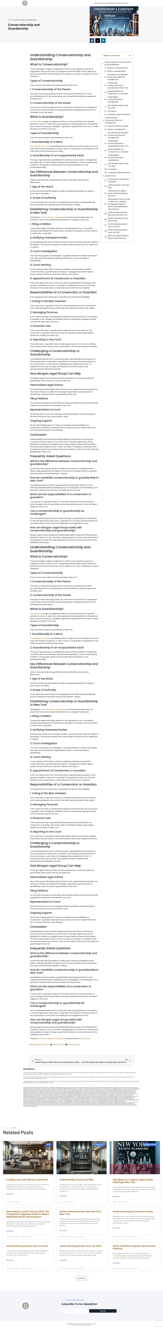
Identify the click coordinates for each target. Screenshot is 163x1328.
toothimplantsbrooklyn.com (70, 1096)
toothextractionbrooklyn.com (29, 1101)
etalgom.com (52, 1095)
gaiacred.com (62, 1101)
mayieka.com (132, 1088)
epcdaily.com (99, 1096)
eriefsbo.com (51, 1101)
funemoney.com (45, 1103)
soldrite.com (105, 1101)
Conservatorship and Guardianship (52, 1038)
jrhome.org (79, 1103)
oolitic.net (102, 1090)
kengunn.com (50, 1088)
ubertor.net (111, 1091)
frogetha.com (126, 1088)
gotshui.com (72, 1091)
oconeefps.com (64, 1087)
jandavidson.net (26, 1105)
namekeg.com (26, 1090)
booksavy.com (87, 1095)
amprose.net (48, 1092)
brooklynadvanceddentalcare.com (30, 1096)
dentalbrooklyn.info (94, 1095)
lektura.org (31, 1091)
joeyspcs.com (46, 1100)
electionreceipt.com (119, 1102)
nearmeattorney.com (94, 1093)
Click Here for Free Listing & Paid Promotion (111, 3)
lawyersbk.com (111, 1096)
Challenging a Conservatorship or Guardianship (115, 99)
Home (10, 20)
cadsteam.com (65, 1095)
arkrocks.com (49, 1102)
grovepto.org (83, 1105)
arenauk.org (93, 1090)
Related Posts (110, 176)
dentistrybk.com (91, 1097)
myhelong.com (123, 1101)
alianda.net (30, 1087)
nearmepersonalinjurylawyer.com (30, 1088)
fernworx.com (67, 1090)
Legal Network (87, 1325)
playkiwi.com (89, 1100)
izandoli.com (57, 1103)
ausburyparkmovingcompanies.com (127, 1098)
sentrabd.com (111, 1090)
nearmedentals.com (33, 1100)
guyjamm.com (100, 1088)
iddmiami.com (128, 1105)
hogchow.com (135, 1087)
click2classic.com (109, 1100)
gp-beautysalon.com (45, 1097)
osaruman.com (26, 1093)
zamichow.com (61, 1090)
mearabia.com (88, 1096)
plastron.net (52, 1093)
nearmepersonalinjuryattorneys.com (120, 1100)
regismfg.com (77, 1100)
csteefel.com (122, 1087)
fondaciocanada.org (102, 1100)
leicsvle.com (62, 1103)
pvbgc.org (89, 1103)
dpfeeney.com (26, 1100)
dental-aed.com (116, 1091)
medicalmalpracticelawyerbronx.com (75, 1092)
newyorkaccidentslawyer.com (81, 1102)
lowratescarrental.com (127, 1093)
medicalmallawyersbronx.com (119, 1092)
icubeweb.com (61, 1100)
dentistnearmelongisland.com (66, 1098)
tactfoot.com (116, 1105)
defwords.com (36, 1092)
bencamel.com (83, 1100)
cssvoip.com (41, 1093)
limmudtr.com (61, 1102)
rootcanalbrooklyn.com (80, 1096)
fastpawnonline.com (60, 1096)
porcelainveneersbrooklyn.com (91, 1088)
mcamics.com (54, 1092)
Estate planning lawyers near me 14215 (117, 231)
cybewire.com (123, 1096)
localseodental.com (113, 1095)
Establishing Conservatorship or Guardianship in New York (118, 85)
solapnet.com (117, 1098)
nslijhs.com (135, 1090)
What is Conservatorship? (117, 68)
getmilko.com (117, 1101)
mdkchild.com (58, 1087)
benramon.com (52, 1103)
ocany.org (100, 1105)
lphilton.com (133, 1092)
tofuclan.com (95, 1101)
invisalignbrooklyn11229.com (133, 1100)
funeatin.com (100, 1101)
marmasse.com (122, 1105)
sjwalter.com (135, 1093)
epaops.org (117, 1103)
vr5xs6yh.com (125, 1095)
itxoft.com (30, 1106)
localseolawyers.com (113, 1093)
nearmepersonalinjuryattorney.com (30, 1102)
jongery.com (120, 1088)
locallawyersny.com (39, 1101)
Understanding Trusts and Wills (118, 186)
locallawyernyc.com (53, 1100)
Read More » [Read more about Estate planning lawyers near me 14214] (10, 1260)
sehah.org (101, 1103)
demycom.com (36, 1091)
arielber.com (97, 1097)
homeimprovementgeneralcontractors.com (83, 1101)
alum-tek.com (106, 1091)
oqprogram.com (128, 1087)
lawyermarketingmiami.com (93, 1092)
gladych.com (117, 1090)
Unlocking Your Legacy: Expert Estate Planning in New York (118, 193)
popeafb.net (70, 1093)
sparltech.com (35, 1106)
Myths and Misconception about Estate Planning (118, 236)
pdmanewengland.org (62, 1105)
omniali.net (98, 1090)
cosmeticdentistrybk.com (58, 1088)
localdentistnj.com (76, 1087)
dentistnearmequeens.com (103, 1093)
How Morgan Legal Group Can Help (117, 106)
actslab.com (105, 1088)
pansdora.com (55, 1102)
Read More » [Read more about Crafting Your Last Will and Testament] (10, 1194)
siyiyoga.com (111, 1101)
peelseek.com (132, 1103)
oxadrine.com (52, 1097)
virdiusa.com (64, 1092)
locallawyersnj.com (99, 1091)
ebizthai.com (105, 1095)
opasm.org (131, 1102)
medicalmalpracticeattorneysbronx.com (106, 1102)
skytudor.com (32, 1090)
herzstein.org (76, 1090)
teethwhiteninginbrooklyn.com (55, 1098)
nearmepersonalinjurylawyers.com (106, 1092)
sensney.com (81, 1088)
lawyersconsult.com (77, 1105)
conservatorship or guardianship (53, 217)
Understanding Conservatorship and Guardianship (117, 63)
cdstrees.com (134, 1105)
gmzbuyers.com (58, 1095)
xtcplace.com (106, 1103)
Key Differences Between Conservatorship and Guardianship (117, 77)
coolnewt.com (74, 1103)
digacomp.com (38, 1090)
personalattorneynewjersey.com (108, 1087)
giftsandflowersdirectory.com (132, 1096)
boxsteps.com (58, 1097)
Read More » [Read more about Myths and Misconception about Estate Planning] (117, 1263)
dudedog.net (115, 1088)
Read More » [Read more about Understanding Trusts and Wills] (64, 1196)
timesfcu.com (105, 1096)
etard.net (44, 1102)
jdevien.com (81, 1095)
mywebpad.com (54, 1091)
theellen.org (76, 1095)
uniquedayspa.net (48, 1105)
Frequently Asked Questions (118, 114)
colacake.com (95, 1098)
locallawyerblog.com (80, 1091)
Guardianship (35, 121)
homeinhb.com (40, 1100)
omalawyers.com (45, 1095)
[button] (92, 40)
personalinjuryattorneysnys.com (35, 1103)
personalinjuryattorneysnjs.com (50, 1096)
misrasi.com (92, 1091)
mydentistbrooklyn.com (87, 1098)
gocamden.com (42, 1092)
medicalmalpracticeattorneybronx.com (128, 1091)
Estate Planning (73, 1044)
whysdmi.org (120, 1093)
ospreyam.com (43, 1091)
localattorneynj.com (95, 1103)
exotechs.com (40, 1088)
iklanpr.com (110, 1088)
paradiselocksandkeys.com (103, 1098)
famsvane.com (26, 1098)
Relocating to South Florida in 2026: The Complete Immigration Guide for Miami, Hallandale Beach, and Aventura (119, 204)
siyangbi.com (46, 1101)
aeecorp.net (25, 1087)
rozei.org (71, 1090)
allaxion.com (127, 1092)
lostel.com (25, 1106)
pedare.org (82, 1087)
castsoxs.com (119, 1095)
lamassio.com (26, 1103)
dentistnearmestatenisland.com (61, 1093)
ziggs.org (43, 1105)
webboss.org (59, 1092)
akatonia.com (102, 1097)
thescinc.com (76, 1088)
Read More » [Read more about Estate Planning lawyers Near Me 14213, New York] (64, 1230)
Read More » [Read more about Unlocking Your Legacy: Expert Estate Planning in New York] (117, 1196)
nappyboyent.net (33, 1105)
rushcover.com (88, 1087)
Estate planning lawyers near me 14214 (117, 225)
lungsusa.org (66, 1102)
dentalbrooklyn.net (27, 1095)
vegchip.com (70, 1087)
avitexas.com (100, 1095)
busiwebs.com (68, 1103)
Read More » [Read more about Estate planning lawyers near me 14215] (64, 1260)
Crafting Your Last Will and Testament (118, 180)
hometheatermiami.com (124, 1103)
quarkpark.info (105, 1105)
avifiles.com (66, 1100)
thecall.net (37, 1093)
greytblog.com (90, 1102)
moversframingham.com (77, 1098)
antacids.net (48, 1091)
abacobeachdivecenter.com (52, 1090)
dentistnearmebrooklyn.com (129, 1097)
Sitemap (74, 1325)
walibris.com (40, 1102)
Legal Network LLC (89, 1324)
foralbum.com (74, 1097)
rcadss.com (135, 1102)
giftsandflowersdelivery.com (38, 1087)
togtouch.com (94, 1096)
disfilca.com (89, 1105)
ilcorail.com (107, 1097)
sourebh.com (130, 1090)
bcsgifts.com (47, 1093)
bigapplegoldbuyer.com (70, 1101)
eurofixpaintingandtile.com (82, 1097)
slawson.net (45, 1088)
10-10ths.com (93, 1087)
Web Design (80, 1325)
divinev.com (85, 1092)
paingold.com (110, 1105)
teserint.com (56, 1101)
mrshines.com (86, 1093)
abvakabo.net (99, 1087)
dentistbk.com (71, 1100)
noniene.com (81, 1090)
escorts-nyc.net (40, 1096)
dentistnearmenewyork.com (35, 1097)
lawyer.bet (85, 1038)
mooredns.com (26, 1097)
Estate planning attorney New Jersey (118, 219)
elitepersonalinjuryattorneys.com (116, 1097)
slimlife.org (106, 1090)
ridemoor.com (131, 1095)
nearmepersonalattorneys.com (42, 1098)
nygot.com (39, 1105)
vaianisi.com (117, 1096)
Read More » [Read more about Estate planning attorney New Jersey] (117, 1228)
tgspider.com (26, 1091)
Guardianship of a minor (40, 146)
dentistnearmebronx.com (28, 1092)
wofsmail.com (33, 1095)
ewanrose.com (70, 1105)
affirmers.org (84, 1103)
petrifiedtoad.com (123, 1090)
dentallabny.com (32, 1098)
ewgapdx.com (71, 1095)
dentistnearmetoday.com (68, 1088)
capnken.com (47, 1087)
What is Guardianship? (116, 71)
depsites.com (125, 1102)
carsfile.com (111, 1098)
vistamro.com (55, 1105)
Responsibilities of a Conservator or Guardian (117, 92)
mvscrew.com (60, 1091)
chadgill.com (52, 1087)
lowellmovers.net (67, 1091)
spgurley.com (39, 1095)
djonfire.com (111, 1103)
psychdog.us (68, 1097)
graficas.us (117, 1087)
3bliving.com (63, 1097)
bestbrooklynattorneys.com (78, 1093)
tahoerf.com (137, 1088)
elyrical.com (43, 1090)
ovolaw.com (95, 1102)
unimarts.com (87, 1091)
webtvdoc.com (87, 1090)
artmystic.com (95, 1105)
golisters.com (72, 1102)
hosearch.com (95, 1100)
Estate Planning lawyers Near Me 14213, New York (118, 213)
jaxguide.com (32, 1093)
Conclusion (111, 111)
